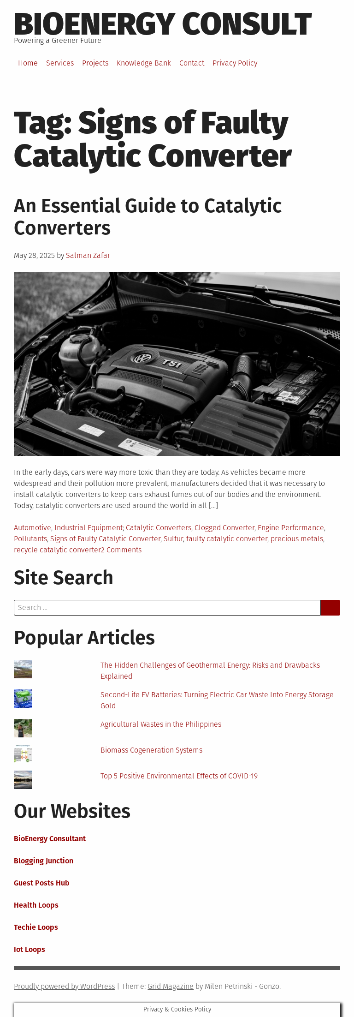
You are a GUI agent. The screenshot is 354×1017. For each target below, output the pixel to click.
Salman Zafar (88, 255)
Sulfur (173, 538)
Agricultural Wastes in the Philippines (160, 724)
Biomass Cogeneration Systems (151, 750)
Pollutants (30, 538)
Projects (95, 63)
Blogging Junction (43, 860)
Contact (191, 63)
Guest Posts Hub (42, 883)
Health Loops (36, 905)
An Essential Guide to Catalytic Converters (148, 216)
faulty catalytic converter (226, 538)
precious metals (297, 538)
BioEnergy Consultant (50, 838)
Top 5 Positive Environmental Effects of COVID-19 (179, 776)
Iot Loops (29, 949)
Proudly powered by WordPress (64, 986)
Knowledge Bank (144, 63)
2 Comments (121, 549)
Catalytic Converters (158, 527)
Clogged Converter (224, 527)
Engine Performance (291, 527)
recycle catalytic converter (57, 549)
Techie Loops (36, 927)
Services (60, 63)
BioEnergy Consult (163, 24)
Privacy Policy (234, 63)
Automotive (32, 527)
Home (28, 63)
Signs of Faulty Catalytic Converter (105, 538)
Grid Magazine (171, 986)
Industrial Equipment (88, 527)
